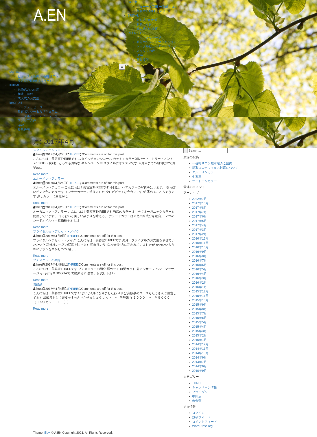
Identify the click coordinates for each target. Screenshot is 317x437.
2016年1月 (199, 287)
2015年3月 (199, 331)
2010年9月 (199, 370)
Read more (40, 174)
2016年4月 (199, 273)
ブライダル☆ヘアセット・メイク (56, 231)
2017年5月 (199, 221)
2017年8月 (199, 207)
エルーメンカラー (204, 172)
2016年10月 (200, 247)
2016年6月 (199, 265)
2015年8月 (199, 309)
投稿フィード (201, 417)
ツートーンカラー (204, 181)
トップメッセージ (148, 37)
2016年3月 (199, 278)
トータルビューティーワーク (156, 46)
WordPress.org (202, 426)
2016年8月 (199, 256)
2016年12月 (200, 238)
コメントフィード (204, 421)
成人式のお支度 (147, 28)
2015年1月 (199, 340)
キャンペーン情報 (204, 387)
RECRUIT (134, 33)
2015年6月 (199, 318)
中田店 (196, 396)
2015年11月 (200, 296)
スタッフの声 (145, 50)
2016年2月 (199, 282)
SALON (133, 2)
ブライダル (200, 392)
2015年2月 (199, 335)
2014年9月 (199, 357)
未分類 (196, 400)
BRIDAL (133, 15)
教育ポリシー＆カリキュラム (156, 42)
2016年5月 (199, 269)
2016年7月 (199, 260)
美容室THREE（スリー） (153, 11)
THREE (74, 154)
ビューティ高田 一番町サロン (156, 6)
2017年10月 (200, 203)
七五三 (196, 176)
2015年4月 (199, 326)
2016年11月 (200, 243)
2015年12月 (200, 291)
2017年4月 (199, 225)
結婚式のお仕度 (147, 20)
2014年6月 (199, 366)
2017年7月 (199, 212)
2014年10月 (200, 353)
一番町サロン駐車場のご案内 (212, 163)
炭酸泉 (37, 284)
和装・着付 (144, 24)
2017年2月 (199, 234)
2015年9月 (199, 304)
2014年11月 (200, 348)
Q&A (139, 55)
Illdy (47, 432)
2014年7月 (199, 362)
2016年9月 (199, 251)
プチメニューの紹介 (47, 260)
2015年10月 (200, 300)
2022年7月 (199, 199)
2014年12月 (200, 344)
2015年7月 (199, 313)
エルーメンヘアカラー (48, 178)
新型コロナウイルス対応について (215, 167)
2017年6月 (199, 216)
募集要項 (142, 59)
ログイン (198, 413)
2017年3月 (199, 229)
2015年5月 (199, 322)
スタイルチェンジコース (50, 150)
